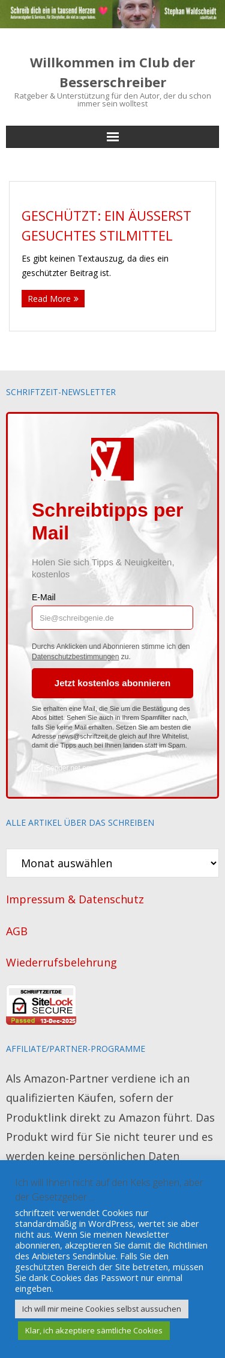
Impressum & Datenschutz (75, 899)
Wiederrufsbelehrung (61, 962)
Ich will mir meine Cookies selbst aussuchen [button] (101, 1308)
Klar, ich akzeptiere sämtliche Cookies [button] (94, 1330)
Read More (49, 298)
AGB (17, 931)
